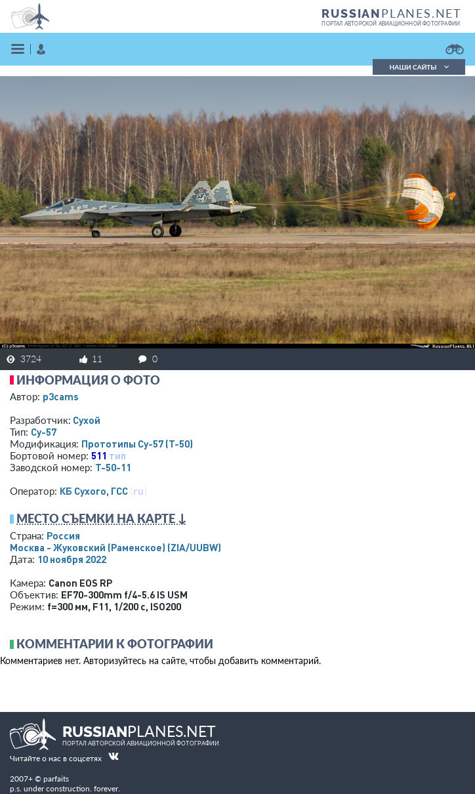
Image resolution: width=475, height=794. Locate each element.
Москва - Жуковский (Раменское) (115, 547)
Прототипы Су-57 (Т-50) (137, 443)
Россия (63, 535)
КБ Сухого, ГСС (94, 491)
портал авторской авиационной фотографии (390, 23)
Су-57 (43, 432)
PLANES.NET (391, 13)
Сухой (86, 420)
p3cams (61, 396)
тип (117, 455)
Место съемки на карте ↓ (101, 518)
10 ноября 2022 (71, 559)
